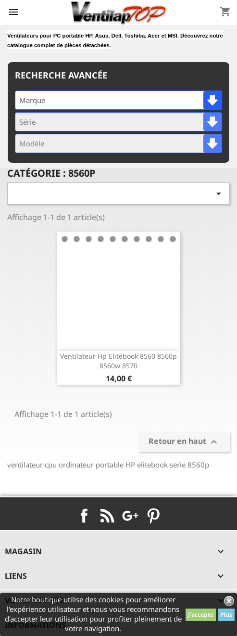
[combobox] (118, 100)
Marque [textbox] (32, 100)
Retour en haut (184, 442)
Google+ (130, 515)
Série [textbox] (27, 122)
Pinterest (153, 515)
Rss (107, 515)
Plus (226, 614)
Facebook (84, 515)
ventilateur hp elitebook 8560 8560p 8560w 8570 (118, 360)
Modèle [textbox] (31, 143)
